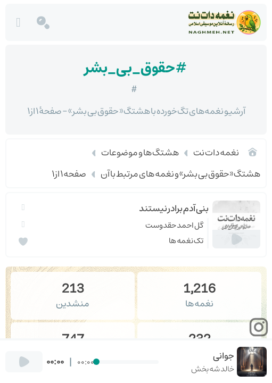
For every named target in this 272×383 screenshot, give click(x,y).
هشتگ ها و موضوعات (140, 153)
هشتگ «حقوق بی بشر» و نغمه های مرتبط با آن (180, 174)
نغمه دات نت (216, 153)
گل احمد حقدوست (174, 225)
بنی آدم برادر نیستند (174, 209)
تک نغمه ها (186, 241)
